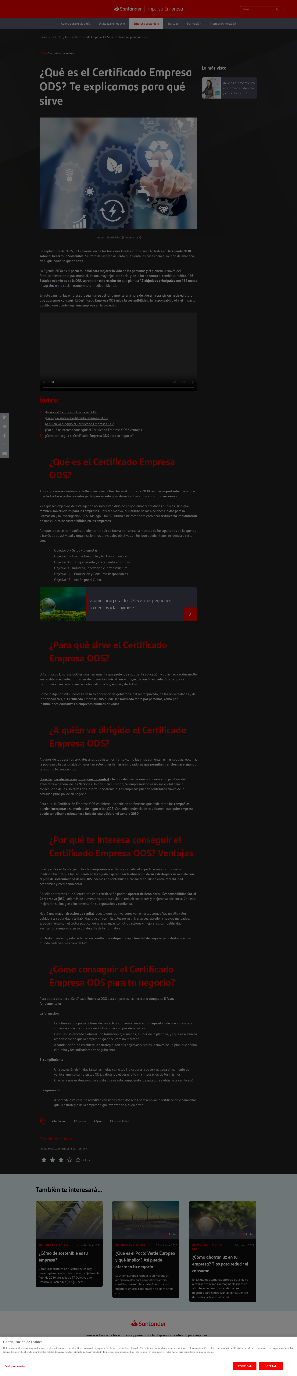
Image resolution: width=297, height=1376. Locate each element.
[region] (148, 1356)
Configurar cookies (15, 1366)
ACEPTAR (271, 1366)
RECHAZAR (245, 1366)
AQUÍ (175, 1351)
